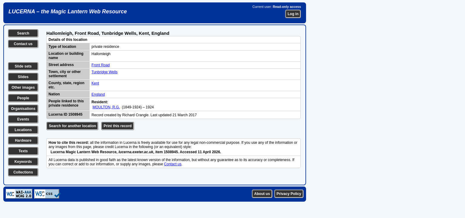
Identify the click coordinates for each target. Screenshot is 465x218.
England (98, 94)
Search (23, 33)
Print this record (118, 126)
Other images (23, 87)
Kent (95, 83)
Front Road (100, 65)
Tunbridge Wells (104, 72)
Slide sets (23, 66)
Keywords (23, 162)
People (23, 98)
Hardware (23, 140)
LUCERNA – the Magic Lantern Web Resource (67, 11)
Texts (23, 151)
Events (23, 119)
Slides (23, 77)
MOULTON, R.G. (106, 107)
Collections (23, 172)
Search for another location (72, 126)
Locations (23, 130)
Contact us (23, 44)
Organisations (23, 109)
